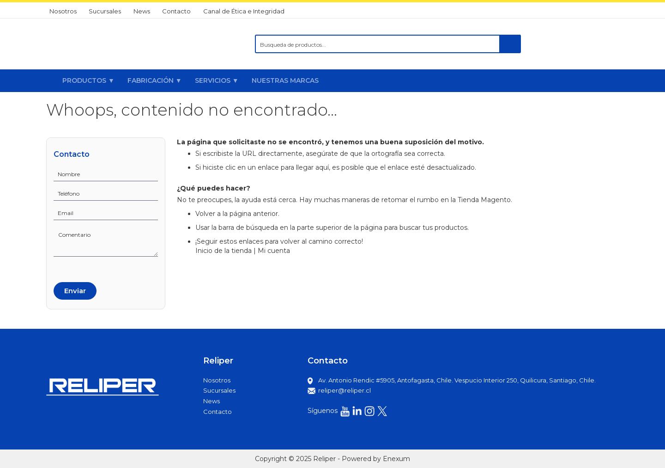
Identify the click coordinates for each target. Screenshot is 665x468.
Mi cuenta (274, 250)
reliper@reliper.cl (344, 390)
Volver (205, 213)
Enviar (75, 290)
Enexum (396, 459)
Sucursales (105, 11)
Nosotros (63, 11)
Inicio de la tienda (223, 250)
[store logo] (103, 44)
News (141, 11)
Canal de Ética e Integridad (243, 11)
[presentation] (89, 268)
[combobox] (388, 44)
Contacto (176, 11)
